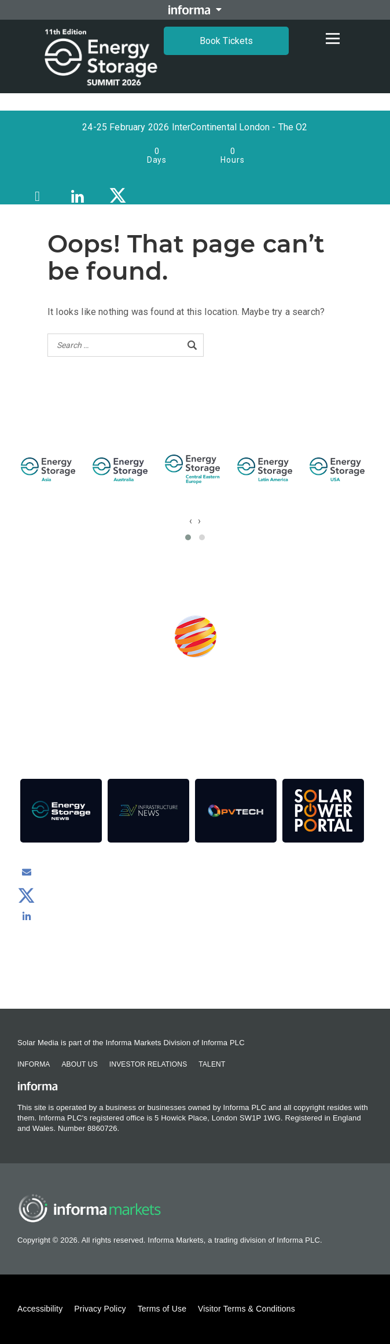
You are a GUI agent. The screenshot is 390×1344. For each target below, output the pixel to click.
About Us (79, 1064)
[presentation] (190, 521)
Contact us (195, 977)
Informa (33, 1064)
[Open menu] (333, 38)
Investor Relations (148, 1064)
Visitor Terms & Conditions (246, 1308)
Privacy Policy (100, 1308)
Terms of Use (162, 1308)
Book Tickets (226, 40)
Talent (211, 1064)
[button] (188, 537)
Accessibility (39, 1308)
